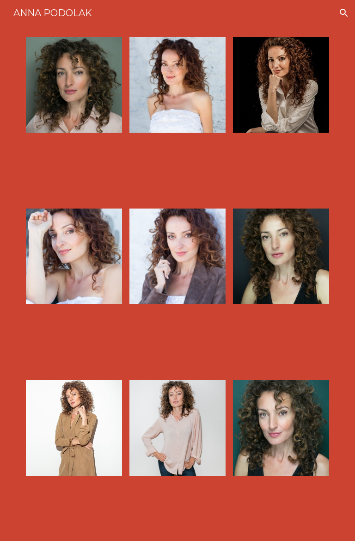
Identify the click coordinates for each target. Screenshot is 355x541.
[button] (344, 13)
